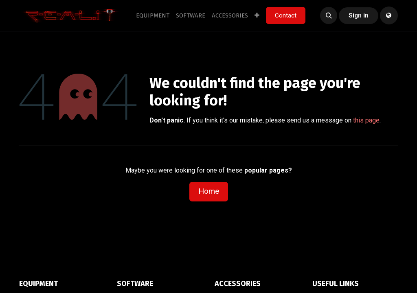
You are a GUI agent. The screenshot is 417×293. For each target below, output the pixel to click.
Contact (285, 15)
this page (366, 120)
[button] (328, 15)
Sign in (359, 15)
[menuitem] (153, 16)
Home (208, 191)
